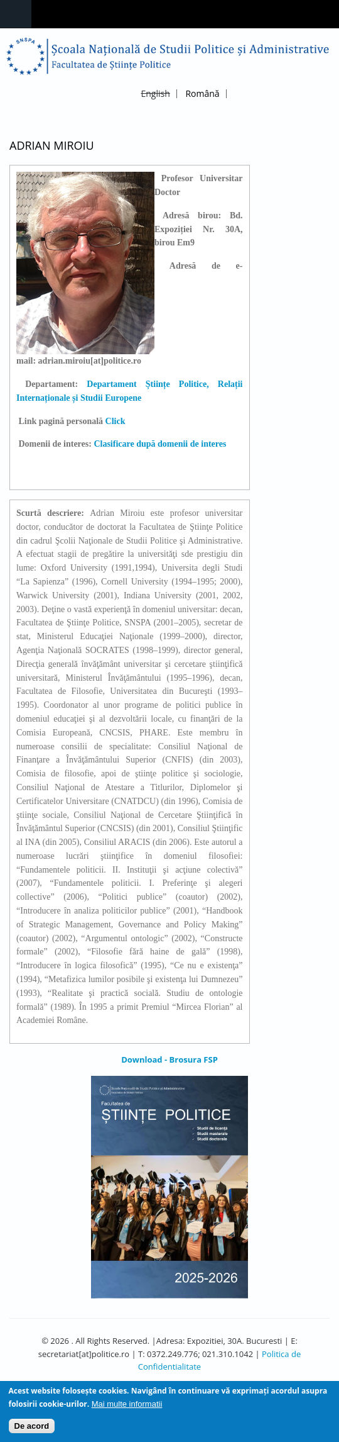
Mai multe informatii (127, 1408)
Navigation (15, 14)
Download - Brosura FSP (169, 1059)
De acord (32, 1429)
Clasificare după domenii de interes (160, 444)
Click (116, 421)
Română (202, 93)
